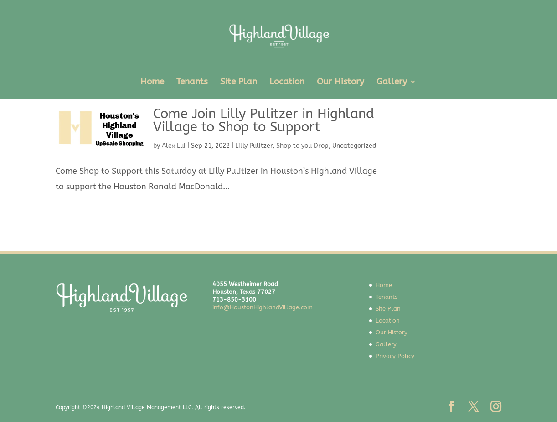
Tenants (192, 82)
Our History (340, 82)
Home (152, 82)
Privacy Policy (395, 356)
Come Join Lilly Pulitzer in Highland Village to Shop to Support (263, 120)
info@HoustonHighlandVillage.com (262, 307)
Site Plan (238, 82)
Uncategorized (354, 146)
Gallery (391, 82)
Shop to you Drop (302, 146)
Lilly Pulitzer (254, 146)
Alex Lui (174, 146)
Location (286, 82)
